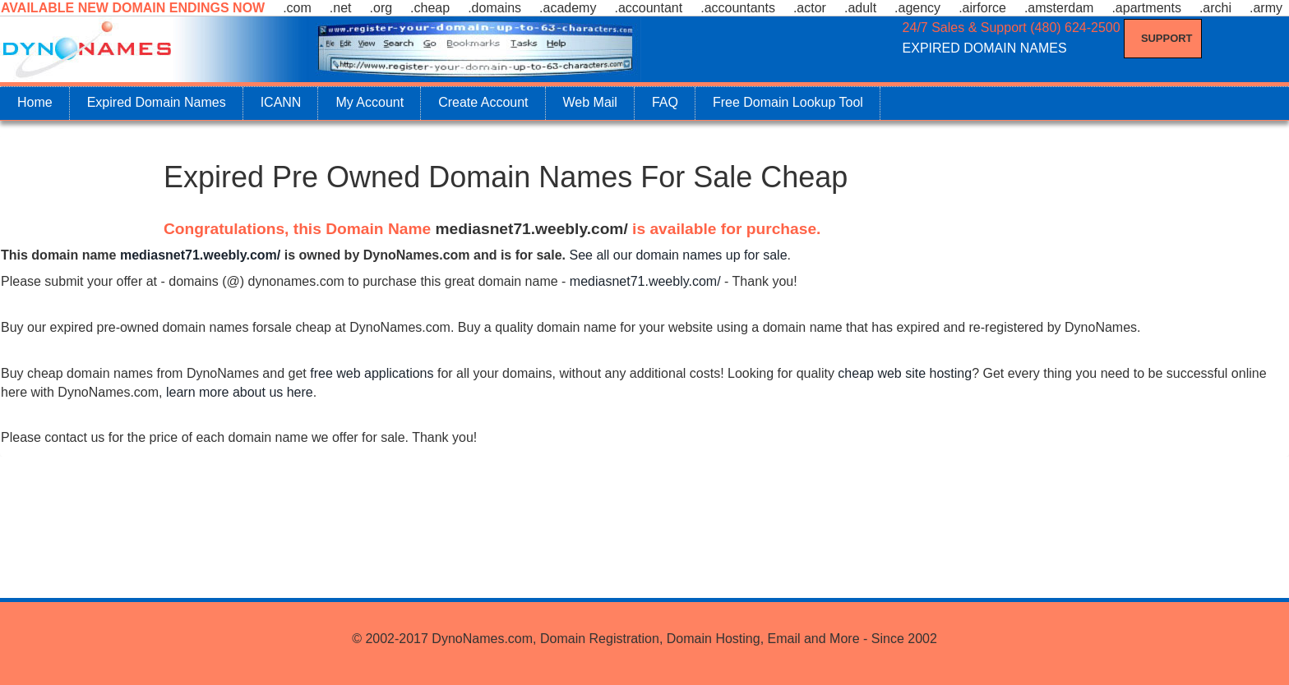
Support (1167, 38)
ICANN (281, 102)
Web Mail (590, 102)
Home (35, 102)
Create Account (483, 102)
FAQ (665, 102)
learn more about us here (239, 392)
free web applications (371, 373)
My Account (369, 102)
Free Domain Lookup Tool (788, 102)
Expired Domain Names (156, 102)
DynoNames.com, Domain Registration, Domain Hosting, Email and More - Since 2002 (684, 639)
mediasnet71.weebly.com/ (532, 228)
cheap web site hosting (905, 373)
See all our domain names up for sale (678, 255)
